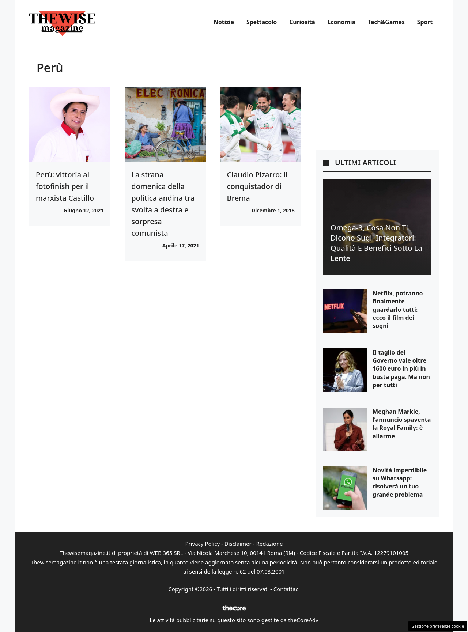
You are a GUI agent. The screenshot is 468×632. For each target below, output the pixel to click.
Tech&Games (386, 22)
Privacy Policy (202, 543)
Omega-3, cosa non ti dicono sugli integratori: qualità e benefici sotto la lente (376, 243)
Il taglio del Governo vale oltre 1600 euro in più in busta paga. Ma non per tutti (401, 368)
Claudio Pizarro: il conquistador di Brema (257, 186)
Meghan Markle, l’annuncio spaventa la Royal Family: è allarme (402, 424)
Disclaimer (238, 543)
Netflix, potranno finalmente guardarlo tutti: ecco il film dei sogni (398, 309)
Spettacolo (261, 22)
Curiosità (302, 22)
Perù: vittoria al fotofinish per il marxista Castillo (65, 186)
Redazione (269, 543)
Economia (341, 22)
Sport (425, 22)
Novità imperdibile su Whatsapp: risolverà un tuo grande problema (400, 482)
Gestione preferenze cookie (437, 626)
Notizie (224, 22)
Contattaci (286, 589)
